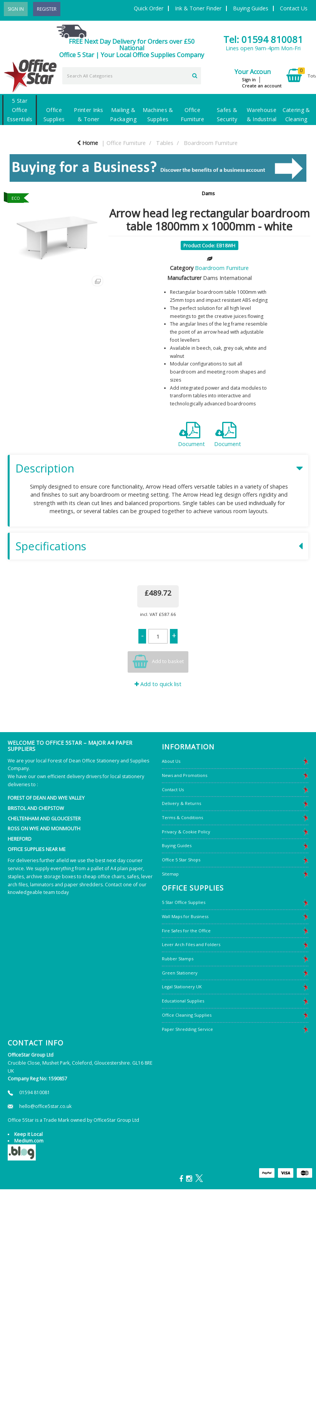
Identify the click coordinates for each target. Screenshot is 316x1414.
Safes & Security (227, 114)
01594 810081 (34, 1092)
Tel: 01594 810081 (263, 39)
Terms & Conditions (182, 817)
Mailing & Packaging (123, 114)
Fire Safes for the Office (186, 930)
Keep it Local (28, 1134)
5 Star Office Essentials (20, 110)
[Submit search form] (195, 75)
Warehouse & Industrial (261, 114)
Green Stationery (180, 973)
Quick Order (148, 8)
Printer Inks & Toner (88, 114)
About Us (171, 761)
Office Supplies (54, 114)
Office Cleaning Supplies (186, 1015)
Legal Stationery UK (182, 986)
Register (47, 9)
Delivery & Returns (181, 803)
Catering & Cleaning (296, 114)
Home (87, 143)
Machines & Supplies (158, 114)
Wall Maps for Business (185, 916)
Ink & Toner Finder (198, 8)
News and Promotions (184, 775)
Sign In (16, 9)
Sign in (249, 79)
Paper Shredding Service (187, 1029)
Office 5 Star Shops (181, 860)
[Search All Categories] (131, 75)
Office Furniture (192, 114)
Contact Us (294, 8)
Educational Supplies (183, 1001)
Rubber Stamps (177, 958)
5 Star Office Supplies (183, 902)
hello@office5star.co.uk (45, 1106)
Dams (208, 193)
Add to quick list (158, 684)
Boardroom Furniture (211, 143)
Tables (164, 143)
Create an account (261, 86)
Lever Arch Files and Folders (191, 944)
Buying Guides (250, 8)
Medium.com (28, 1140)
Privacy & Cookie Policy (186, 832)
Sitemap (170, 874)
